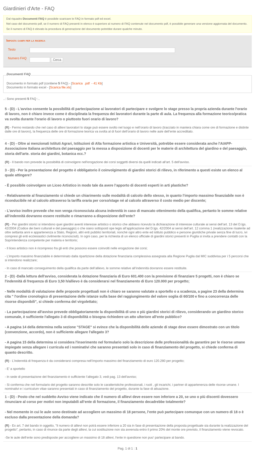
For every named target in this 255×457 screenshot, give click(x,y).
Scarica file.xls (60, 87)
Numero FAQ (17, 58)
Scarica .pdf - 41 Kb (87, 83)
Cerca (57, 60)
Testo (12, 49)
